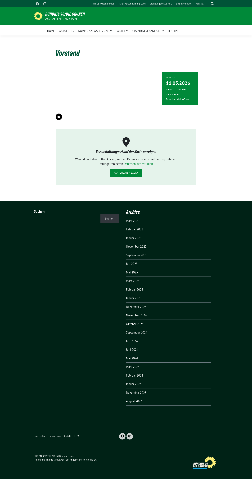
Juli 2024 (132, 341)
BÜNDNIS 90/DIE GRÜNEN (65, 14)
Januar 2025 (133, 298)
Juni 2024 (132, 350)
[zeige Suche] (212, 4)
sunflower (59, 459)
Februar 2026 (134, 229)
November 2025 (136, 246)
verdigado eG (90, 459)
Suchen (39, 211)
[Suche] (207, 4)
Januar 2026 (133, 238)
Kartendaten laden (126, 172)
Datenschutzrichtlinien (138, 164)
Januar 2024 (133, 384)
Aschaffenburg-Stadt (61, 19)
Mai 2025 (132, 272)
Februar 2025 (134, 289)
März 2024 (132, 367)
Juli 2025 (132, 264)
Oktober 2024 (135, 324)
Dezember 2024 (136, 307)
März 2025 (132, 281)
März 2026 (132, 221)
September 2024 (136, 332)
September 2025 (136, 255)
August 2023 (134, 401)
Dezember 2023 (136, 393)
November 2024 (136, 315)
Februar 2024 (134, 375)
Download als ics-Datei (177, 99)
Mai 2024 (132, 358)
